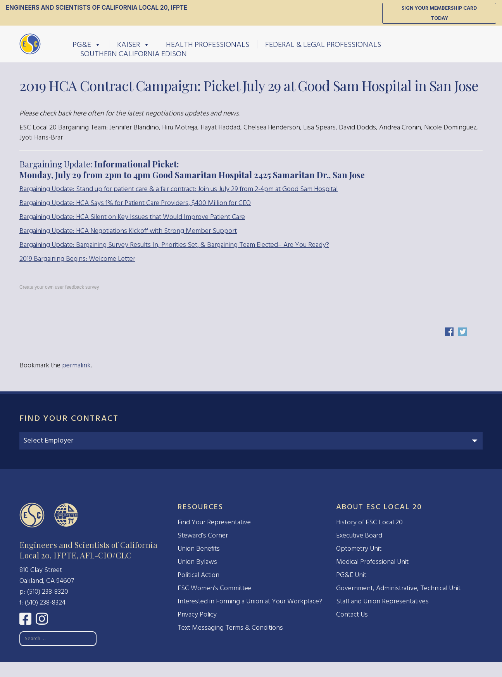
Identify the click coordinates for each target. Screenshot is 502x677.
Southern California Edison (133, 53)
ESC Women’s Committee (215, 588)
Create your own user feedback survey (59, 287)
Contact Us (352, 614)
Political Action (198, 575)
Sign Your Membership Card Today (439, 12)
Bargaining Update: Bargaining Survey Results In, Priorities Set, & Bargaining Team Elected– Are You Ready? (174, 244)
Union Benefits (199, 548)
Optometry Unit (358, 548)
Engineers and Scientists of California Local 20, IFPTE (96, 7)
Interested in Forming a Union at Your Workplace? (250, 601)
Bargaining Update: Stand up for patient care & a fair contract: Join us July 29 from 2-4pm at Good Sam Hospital (178, 189)
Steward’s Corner (203, 535)
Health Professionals (207, 44)
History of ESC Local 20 (369, 522)
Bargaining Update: (192, 169)
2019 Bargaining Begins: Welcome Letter (77, 258)
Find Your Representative (214, 522)
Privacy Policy (197, 614)
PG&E (86, 44)
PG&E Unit (351, 575)
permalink (76, 365)
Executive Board (359, 535)
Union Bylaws (197, 561)
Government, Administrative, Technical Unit (398, 588)
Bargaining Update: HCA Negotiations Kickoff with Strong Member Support (128, 230)
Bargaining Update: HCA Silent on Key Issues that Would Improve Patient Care (132, 216)
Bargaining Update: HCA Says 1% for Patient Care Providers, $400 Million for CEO (135, 202)
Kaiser (133, 44)
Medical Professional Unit (372, 561)
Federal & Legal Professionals (323, 44)
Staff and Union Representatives (382, 601)
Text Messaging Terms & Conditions (230, 627)
